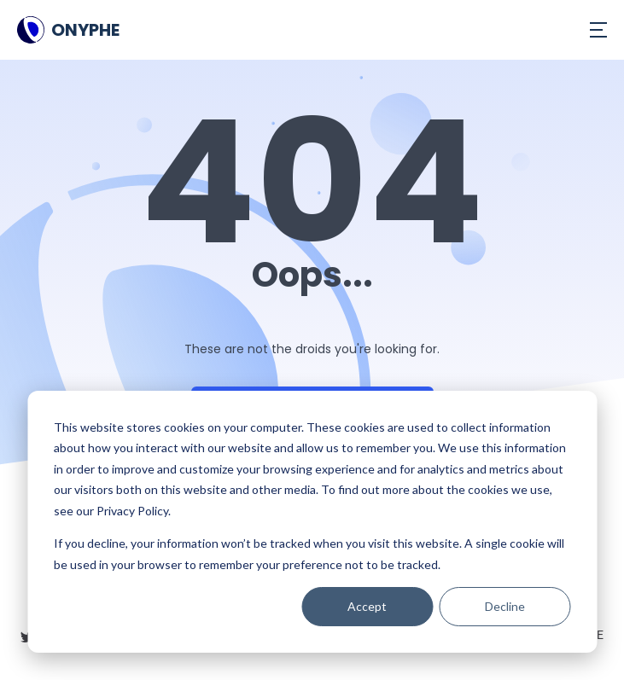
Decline (505, 606)
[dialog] (312, 522)
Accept (367, 606)
